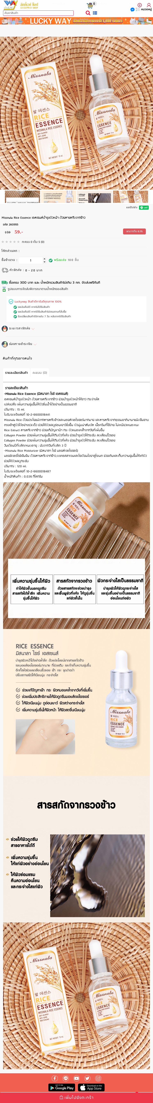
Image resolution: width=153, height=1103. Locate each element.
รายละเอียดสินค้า (16, 372)
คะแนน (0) (40, 372)
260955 (13, 224)
